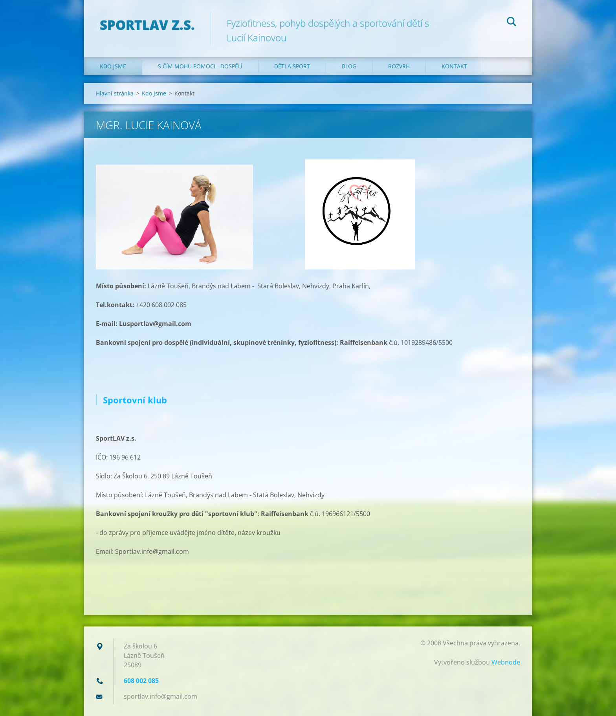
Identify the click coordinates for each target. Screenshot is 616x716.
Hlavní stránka (115, 93)
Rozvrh (399, 66)
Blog (349, 66)
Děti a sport (292, 66)
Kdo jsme (113, 66)
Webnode (505, 662)
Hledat (511, 23)
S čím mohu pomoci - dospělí (200, 66)
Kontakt (454, 66)
